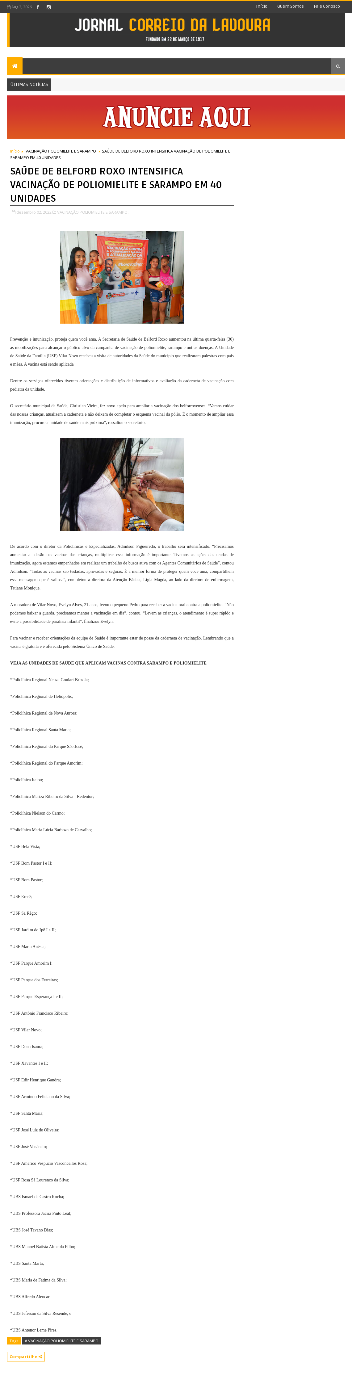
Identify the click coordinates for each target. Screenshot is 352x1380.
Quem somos (290, 6)
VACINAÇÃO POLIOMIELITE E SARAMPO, (92, 212)
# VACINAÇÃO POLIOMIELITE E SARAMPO (61, 1341)
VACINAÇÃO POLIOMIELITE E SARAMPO (61, 151)
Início (261, 6)
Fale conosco (327, 6)
